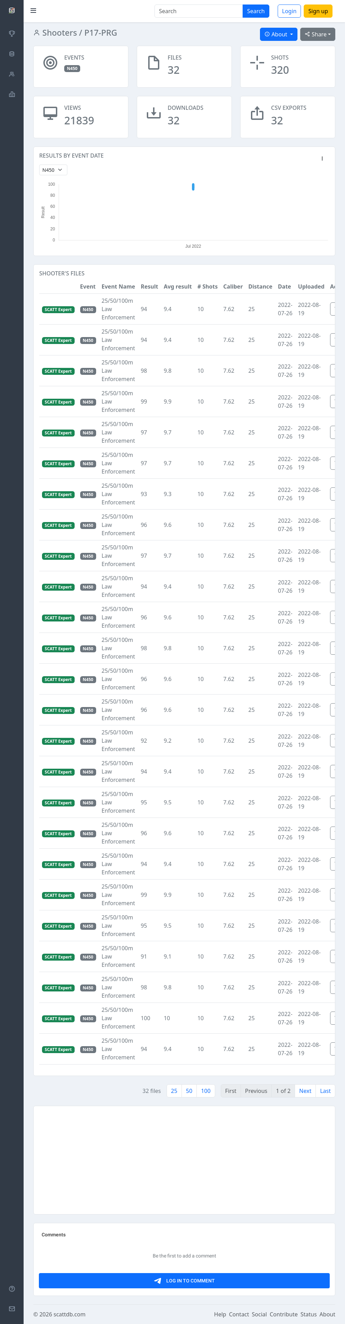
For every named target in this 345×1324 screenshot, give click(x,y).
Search (256, 11)
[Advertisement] (184, 1160)
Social (259, 1314)
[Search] (198, 11)
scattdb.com (69, 1314)
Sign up (318, 11)
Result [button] (149, 286)
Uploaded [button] (311, 286)
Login (289, 11)
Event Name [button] (118, 286)
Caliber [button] (233, 286)
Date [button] (284, 286)
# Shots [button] (207, 286)
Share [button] (316, 34)
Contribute (284, 1314)
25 (174, 1091)
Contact (239, 1314)
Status (309, 1314)
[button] (322, 159)
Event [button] (88, 286)
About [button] (276, 34)
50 (189, 1091)
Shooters (58, 32)
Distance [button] (260, 286)
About (327, 1314)
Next (305, 1091)
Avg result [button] (178, 286)
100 (205, 1091)
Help (220, 1314)
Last (325, 1091)
